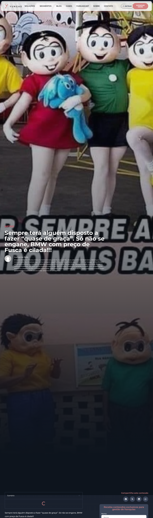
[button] (79, 495)
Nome (104, 514)
